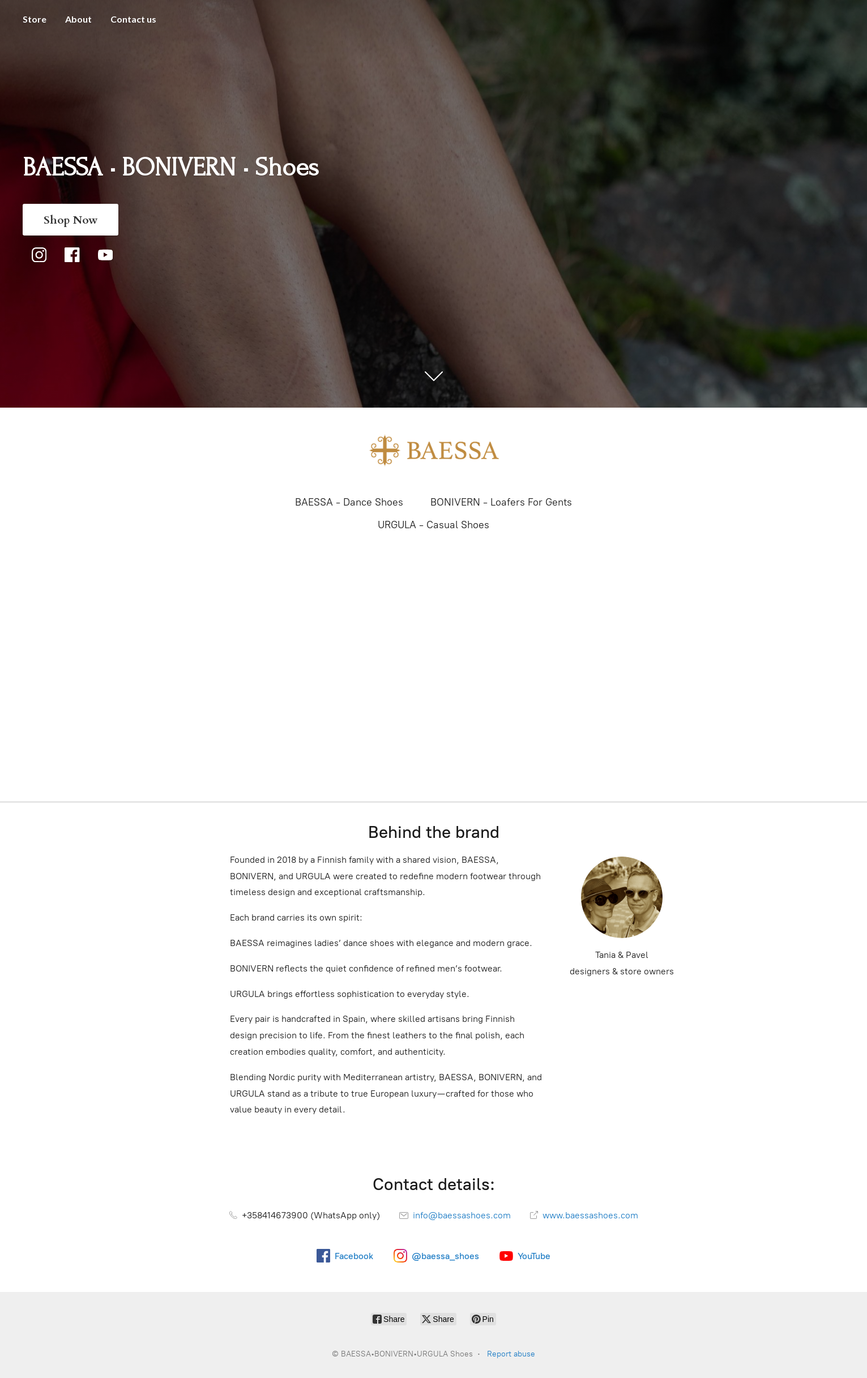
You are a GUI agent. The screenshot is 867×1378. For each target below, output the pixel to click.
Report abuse (511, 1354)
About (78, 19)
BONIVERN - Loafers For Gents (501, 502)
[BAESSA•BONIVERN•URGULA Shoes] (433, 450)
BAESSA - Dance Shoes (349, 502)
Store (34, 19)
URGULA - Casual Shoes (433, 525)
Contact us (133, 19)
